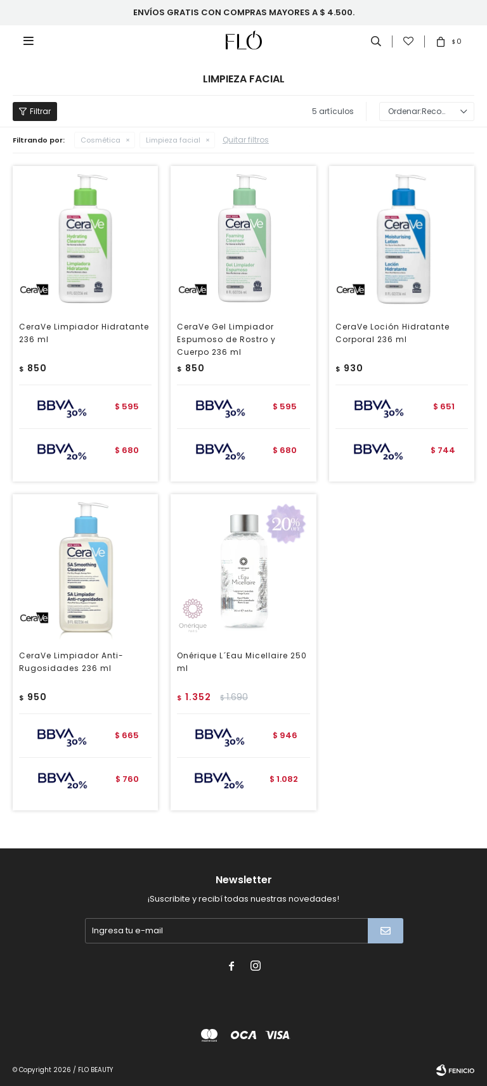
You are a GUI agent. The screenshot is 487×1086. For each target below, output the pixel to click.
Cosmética (100, 140)
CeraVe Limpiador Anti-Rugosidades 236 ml (71, 662)
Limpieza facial (173, 140)
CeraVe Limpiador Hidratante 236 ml (84, 333)
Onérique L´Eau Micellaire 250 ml (242, 662)
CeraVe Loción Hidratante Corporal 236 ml (392, 333)
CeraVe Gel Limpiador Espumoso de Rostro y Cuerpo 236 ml (226, 339)
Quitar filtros (246, 139)
